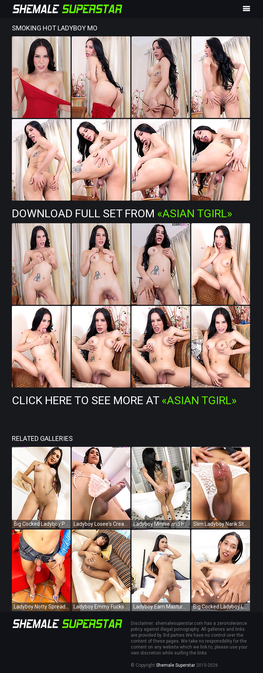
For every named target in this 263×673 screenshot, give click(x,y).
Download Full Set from (122, 213)
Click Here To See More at (124, 400)
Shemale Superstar (175, 665)
